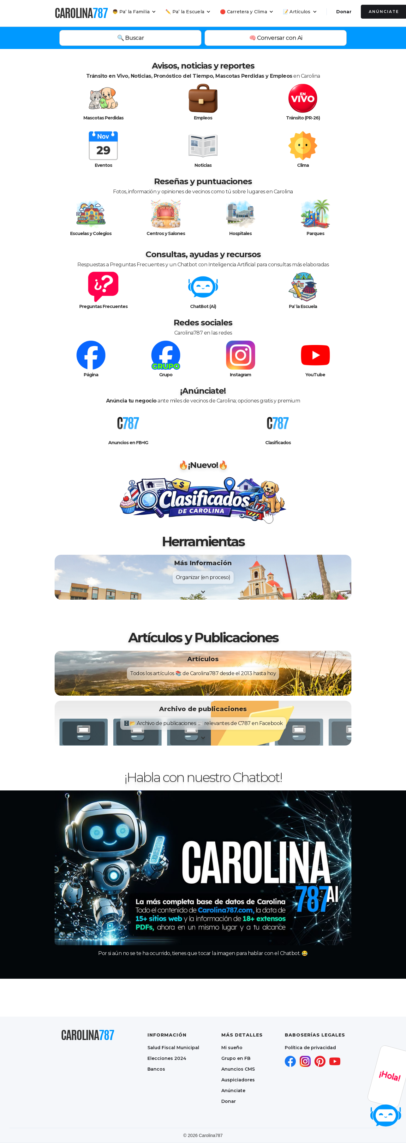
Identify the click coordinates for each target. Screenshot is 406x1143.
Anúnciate (233, 1090)
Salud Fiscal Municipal (173, 1047)
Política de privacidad (310, 1047)
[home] (81, 13)
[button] (134, 11)
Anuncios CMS (238, 1069)
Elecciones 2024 (166, 1058)
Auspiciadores (238, 1079)
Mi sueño (231, 1047)
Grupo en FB (235, 1058)
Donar (343, 12)
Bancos (156, 1069)
